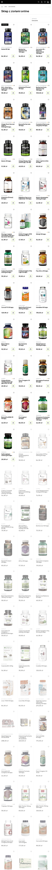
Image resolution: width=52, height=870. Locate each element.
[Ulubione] (14, 25)
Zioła (5, 6)
